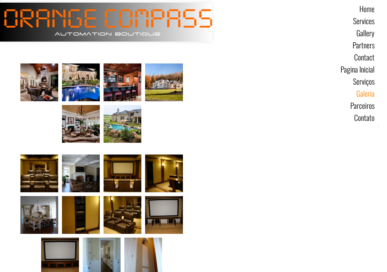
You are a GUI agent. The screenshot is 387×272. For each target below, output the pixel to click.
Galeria (365, 93)
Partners (364, 45)
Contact (364, 57)
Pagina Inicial (358, 69)
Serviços (364, 81)
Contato (364, 117)
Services (364, 20)
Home (367, 8)
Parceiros (362, 105)
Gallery (365, 33)
